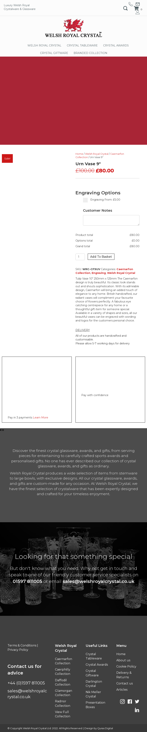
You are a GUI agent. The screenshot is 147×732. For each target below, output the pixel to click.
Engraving (99, 273)
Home (79, 153)
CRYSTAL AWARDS (116, 45)
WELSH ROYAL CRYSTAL (44, 45)
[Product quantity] (80, 257)
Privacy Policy (18, 650)
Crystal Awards (97, 664)
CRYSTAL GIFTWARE (54, 53)
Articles (121, 689)
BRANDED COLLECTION (90, 53)
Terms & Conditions (22, 645)
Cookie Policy (126, 666)
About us (123, 660)
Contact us (124, 683)
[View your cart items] (138, 8)
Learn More (40, 417)
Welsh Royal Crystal (96, 153)
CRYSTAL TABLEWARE (82, 45)
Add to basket (101, 256)
